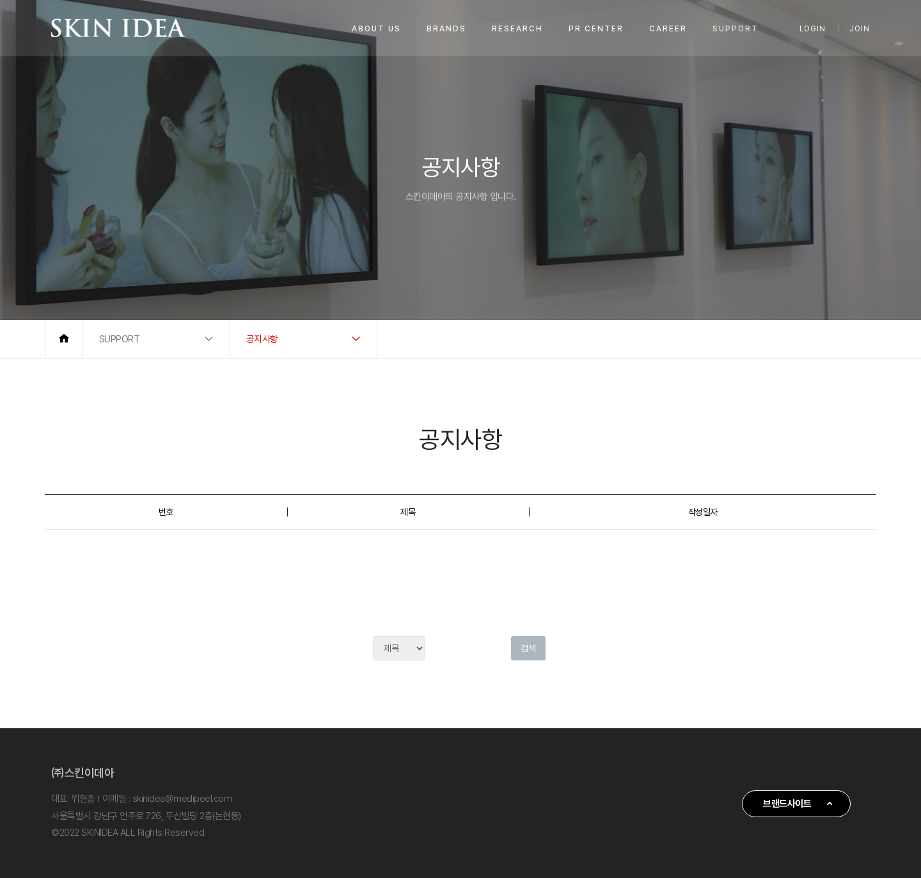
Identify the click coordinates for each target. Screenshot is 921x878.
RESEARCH (517, 28)
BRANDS (446, 28)
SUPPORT (735, 28)
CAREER (668, 28)
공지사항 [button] (262, 339)
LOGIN (812, 28)
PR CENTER (596, 28)
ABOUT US (376, 28)
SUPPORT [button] (119, 339)
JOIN (859, 28)
